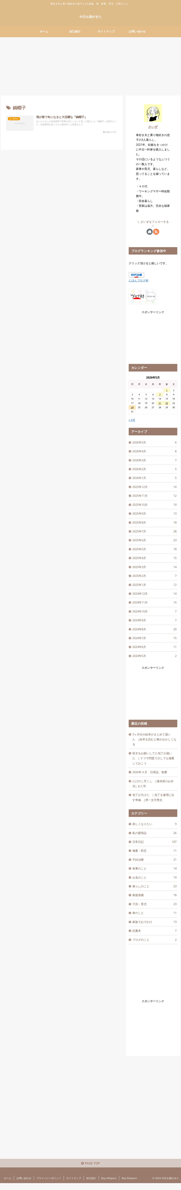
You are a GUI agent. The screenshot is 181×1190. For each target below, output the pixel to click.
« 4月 (132, 420)
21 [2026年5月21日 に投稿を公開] (160, 403)
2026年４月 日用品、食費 (149, 776)
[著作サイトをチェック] (150, 232)
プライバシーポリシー (48, 1185)
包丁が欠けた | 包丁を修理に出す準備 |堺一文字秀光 (153, 801)
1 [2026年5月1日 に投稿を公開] (166, 390)
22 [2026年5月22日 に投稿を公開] (166, 403)
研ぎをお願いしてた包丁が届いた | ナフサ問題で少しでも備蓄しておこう (153, 762)
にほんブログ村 (138, 280)
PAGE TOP (90, 1170)
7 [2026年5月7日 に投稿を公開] (159, 394)
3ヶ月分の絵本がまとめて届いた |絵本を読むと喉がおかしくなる (154, 743)
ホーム (7, 1185)
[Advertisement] (90, 65)
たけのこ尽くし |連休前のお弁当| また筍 (153, 787)
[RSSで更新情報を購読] (156, 232)
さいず (153, 127)
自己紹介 (91, 1185)
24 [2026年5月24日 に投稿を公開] (132, 407)
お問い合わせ (23, 1185)
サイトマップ (73, 1185)
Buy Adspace (108, 1185)
